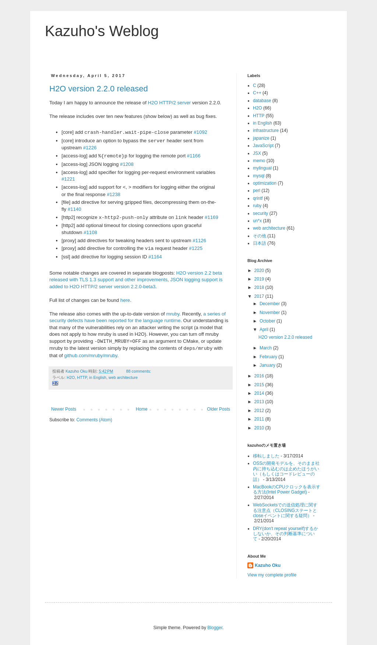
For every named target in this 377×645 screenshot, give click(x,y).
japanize (261, 138)
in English (97, 377)
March (266, 348)
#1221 (68, 179)
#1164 (155, 256)
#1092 (200, 132)
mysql (258, 175)
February (269, 356)
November (270, 312)
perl (256, 190)
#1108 (90, 232)
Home (142, 409)
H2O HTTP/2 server (169, 102)
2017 (259, 296)
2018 (259, 287)
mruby (172, 314)
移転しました (266, 456)
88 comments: (139, 371)
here (125, 300)
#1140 (74, 209)
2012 (259, 410)
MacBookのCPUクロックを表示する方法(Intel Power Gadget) (286, 489)
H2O (71, 377)
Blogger (214, 627)
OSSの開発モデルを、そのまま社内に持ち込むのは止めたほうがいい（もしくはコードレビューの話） (286, 471)
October (268, 321)
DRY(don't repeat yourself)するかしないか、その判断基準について (285, 534)
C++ (257, 92)
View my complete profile (271, 575)
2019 (259, 279)
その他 (259, 235)
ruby (257, 205)
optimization (264, 183)
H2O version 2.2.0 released (98, 88)
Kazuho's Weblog (102, 31)
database (262, 100)
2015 (259, 384)
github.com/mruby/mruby (90, 355)
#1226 (90, 147)
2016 (259, 376)
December (270, 303)
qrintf (258, 198)
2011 (259, 419)
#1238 (113, 194)
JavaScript (263, 145)
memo (259, 160)
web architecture (123, 377)
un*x (257, 220)
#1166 (194, 156)
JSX (257, 153)
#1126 (199, 240)
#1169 (211, 217)
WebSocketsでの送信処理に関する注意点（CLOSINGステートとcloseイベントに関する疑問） (285, 510)
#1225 (195, 248)
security (260, 213)
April (264, 329)
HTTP (82, 377)
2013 (259, 401)
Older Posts (218, 409)
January (268, 365)
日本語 (259, 243)
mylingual (262, 168)
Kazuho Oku (268, 565)
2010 (259, 427)
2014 (259, 393)
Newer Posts (63, 409)
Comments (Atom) (94, 419)
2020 (259, 270)
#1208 (127, 164)
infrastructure (266, 130)
